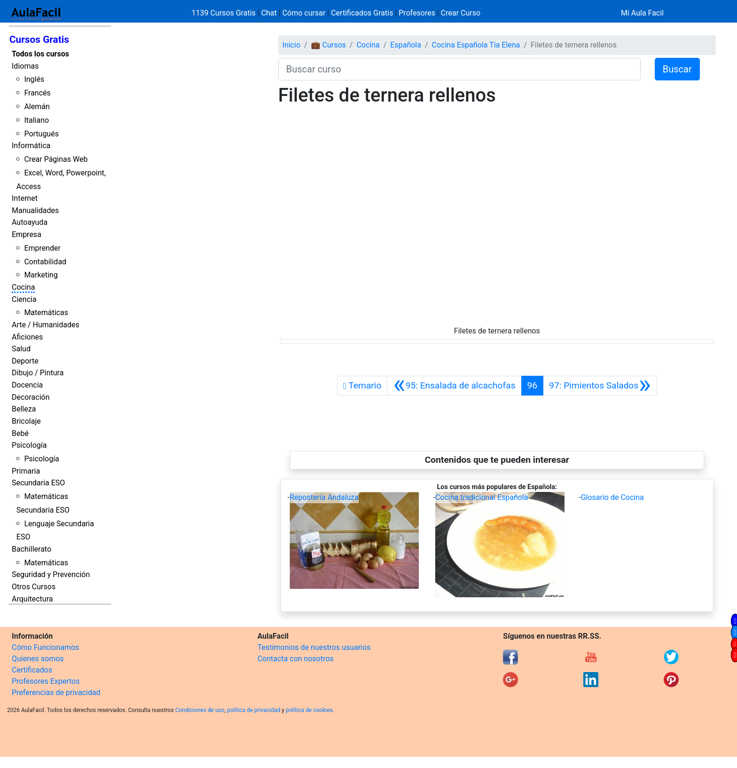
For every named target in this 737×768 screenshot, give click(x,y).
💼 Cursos (328, 44)
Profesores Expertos (45, 681)
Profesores (417, 12)
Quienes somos (38, 658)
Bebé (20, 433)
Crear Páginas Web (55, 159)
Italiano (36, 120)
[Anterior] (454, 386)
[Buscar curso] (459, 69)
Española (405, 44)
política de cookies (309, 710)
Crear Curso (460, 12)
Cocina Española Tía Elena (476, 44)
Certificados (32, 669)
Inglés (34, 79)
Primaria (26, 471)
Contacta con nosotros (296, 658)
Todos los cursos (40, 53)
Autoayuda (29, 222)
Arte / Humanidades (45, 324)
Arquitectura (32, 598)
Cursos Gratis (39, 39)
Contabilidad (45, 261)
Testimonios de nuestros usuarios (314, 647)
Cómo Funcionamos (45, 647)
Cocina (23, 287)
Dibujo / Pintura (37, 372)
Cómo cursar (304, 12)
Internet (25, 198)
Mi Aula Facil (642, 12)
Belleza (24, 408)
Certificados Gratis (362, 12)
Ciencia (24, 299)
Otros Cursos (33, 586)
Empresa (26, 234)
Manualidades (35, 210)
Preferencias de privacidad (56, 692)
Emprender (42, 248)
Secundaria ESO (38, 482)
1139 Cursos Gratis (225, 12)
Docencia (27, 384)
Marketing (40, 274)
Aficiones (27, 337)
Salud (21, 348)
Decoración (31, 397)
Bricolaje (26, 421)
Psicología (29, 445)
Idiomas (25, 66)
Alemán (36, 106)
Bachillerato (31, 549)
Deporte (25, 360)
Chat (269, 12)
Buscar (677, 69)
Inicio (291, 44)
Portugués (41, 133)
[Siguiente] (600, 386)
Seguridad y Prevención (51, 574)
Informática (31, 145)
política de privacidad (253, 710)
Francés (37, 92)
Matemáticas (46, 312)
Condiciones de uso (200, 710)
